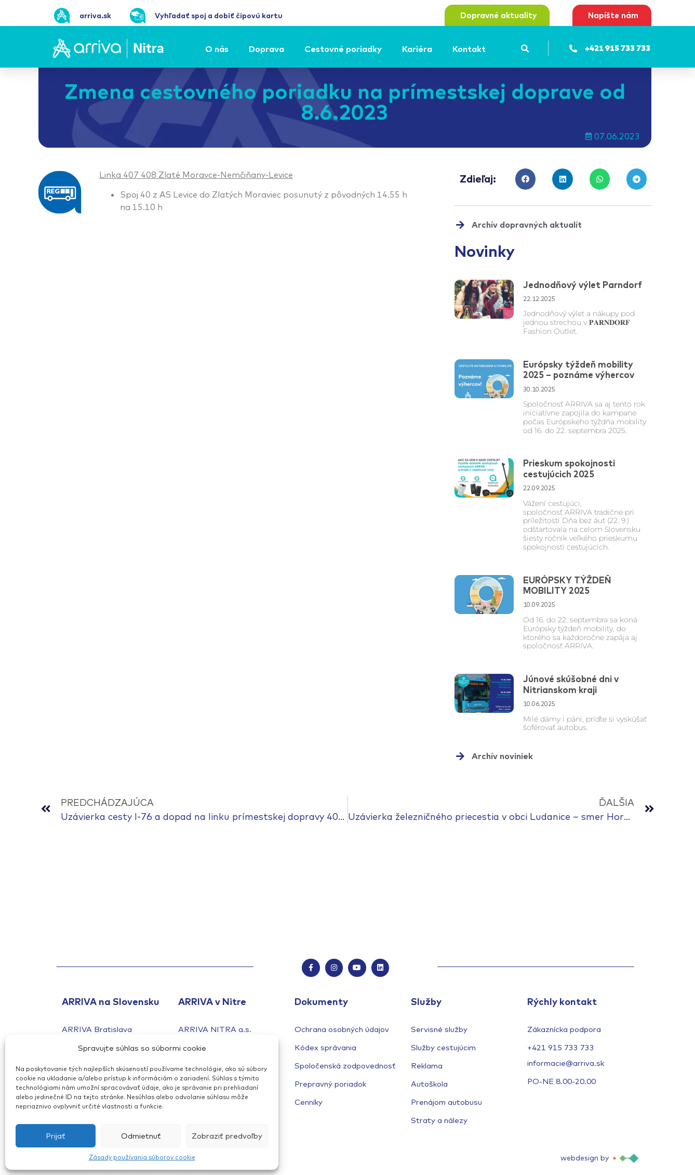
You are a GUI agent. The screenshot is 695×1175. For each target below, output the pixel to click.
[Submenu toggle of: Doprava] (287, 49)
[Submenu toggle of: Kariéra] (435, 49)
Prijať (55, 1136)
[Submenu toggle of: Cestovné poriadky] (385, 49)
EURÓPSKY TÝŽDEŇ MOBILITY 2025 (567, 585)
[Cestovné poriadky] (345, 49)
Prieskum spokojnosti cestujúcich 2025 (569, 468)
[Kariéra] (418, 49)
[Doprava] (268, 49)
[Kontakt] (470, 49)
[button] (525, 49)
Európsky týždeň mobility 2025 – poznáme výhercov (578, 369)
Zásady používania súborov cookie (142, 1157)
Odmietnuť (141, 1136)
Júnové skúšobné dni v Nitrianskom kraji (571, 684)
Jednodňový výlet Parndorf (582, 284)
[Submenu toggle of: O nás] (232, 49)
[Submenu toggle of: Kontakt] (489, 49)
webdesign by (584, 1160)
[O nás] (218, 49)
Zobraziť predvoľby (227, 1136)
